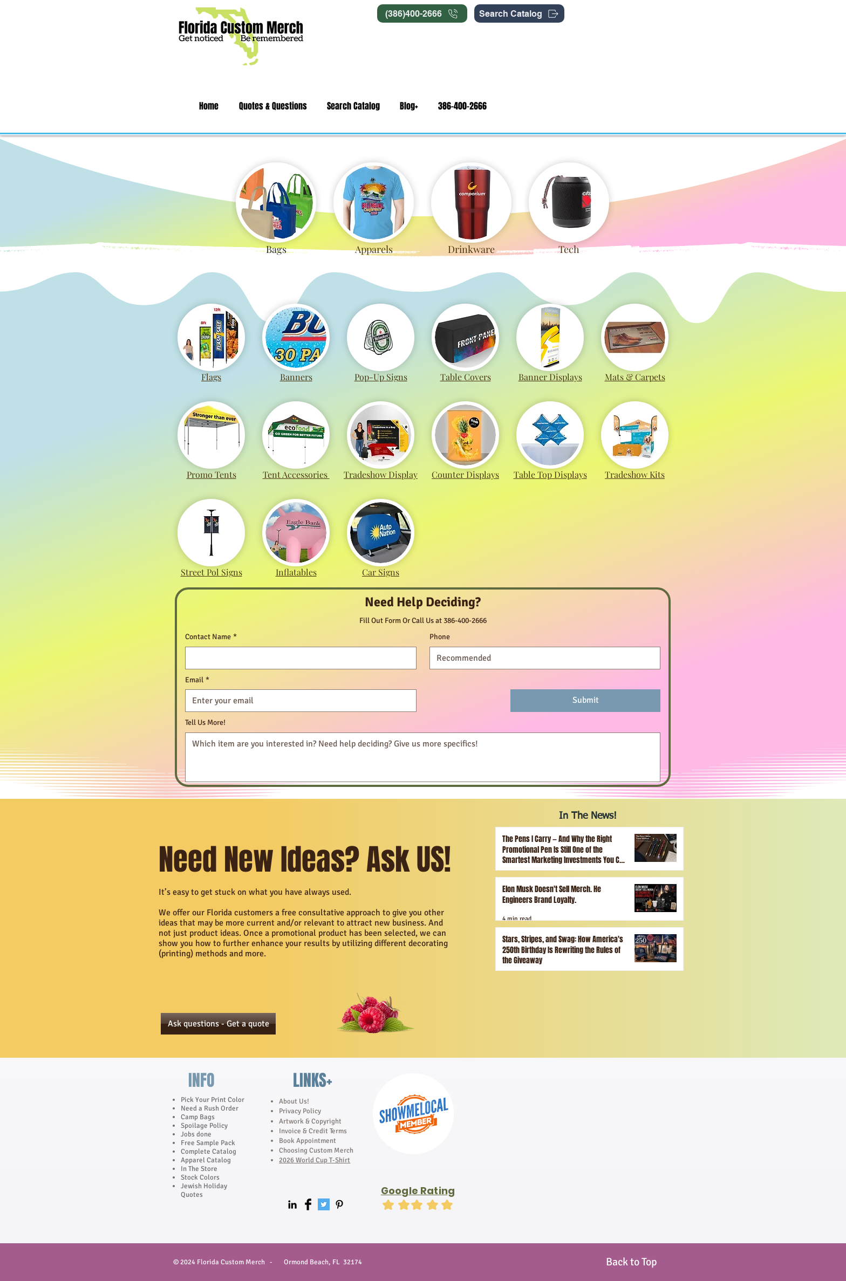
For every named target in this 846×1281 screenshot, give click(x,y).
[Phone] (542, 658)
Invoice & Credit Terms (313, 1131)
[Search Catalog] (519, 13)
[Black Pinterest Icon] (339, 1204)
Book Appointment (307, 1140)
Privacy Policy (301, 1111)
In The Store (199, 1168)
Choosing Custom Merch (316, 1150)
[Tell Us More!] (423, 757)
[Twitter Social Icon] (324, 1204)
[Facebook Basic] (308, 1204)
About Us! (294, 1101)
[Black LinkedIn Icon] (292, 1204)
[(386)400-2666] (422, 13)
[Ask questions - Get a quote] (218, 1024)
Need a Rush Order (209, 1108)
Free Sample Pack (208, 1143)
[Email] (298, 700)
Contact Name (211, 637)
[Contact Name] (298, 658)
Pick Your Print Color (212, 1099)
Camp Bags (198, 1117)
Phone (439, 636)
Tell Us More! (205, 722)
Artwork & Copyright (310, 1121)
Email (197, 680)
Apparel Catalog (206, 1160)
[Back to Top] (631, 1261)
